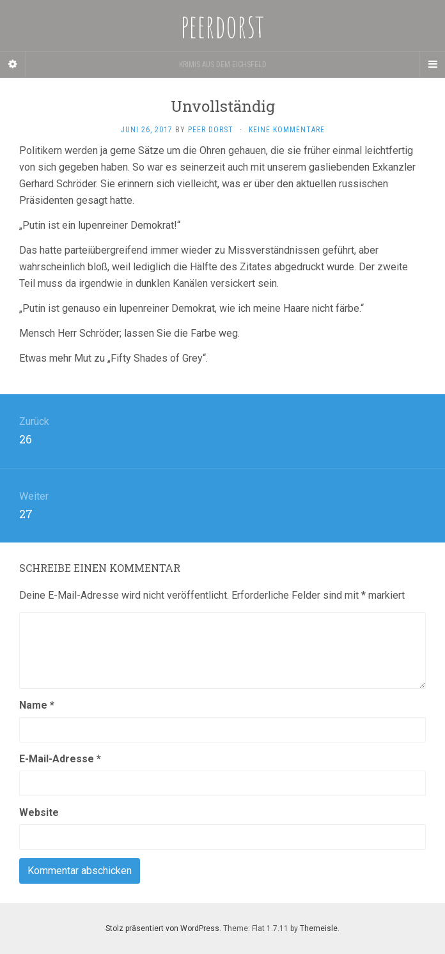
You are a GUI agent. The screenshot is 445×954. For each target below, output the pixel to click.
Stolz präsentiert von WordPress (162, 928)
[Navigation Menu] (432, 64)
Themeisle (319, 928)
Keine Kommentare (287, 129)
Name (36, 705)
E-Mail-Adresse (60, 759)
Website (39, 812)
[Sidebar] (13, 64)
